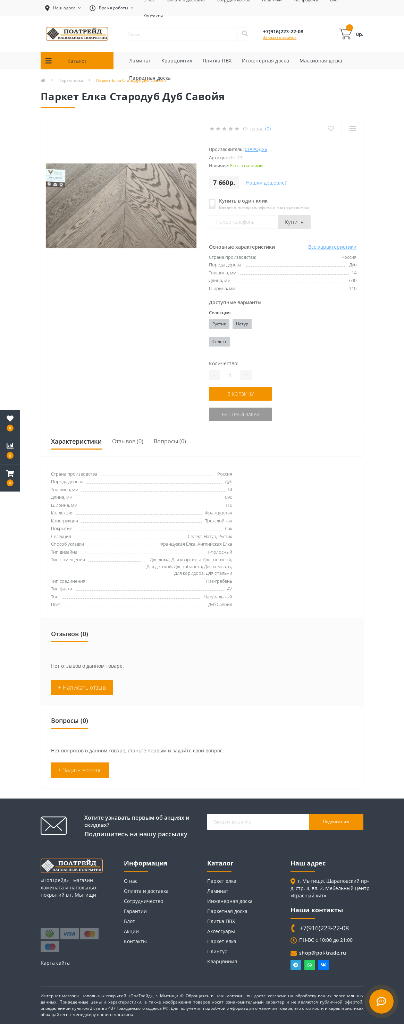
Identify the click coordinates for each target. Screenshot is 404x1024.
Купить (294, 222)
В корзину (240, 394)
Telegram (295, 965)
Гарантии (135, 911)
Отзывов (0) (127, 441)
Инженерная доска (265, 60)
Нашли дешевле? (266, 182)
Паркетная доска (150, 78)
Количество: (223, 363)
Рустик (219, 324)
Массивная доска (321, 60)
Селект (219, 341)
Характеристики (76, 441)
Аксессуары (221, 931)
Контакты (153, 16)
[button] (10, 478)
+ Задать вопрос (80, 770)
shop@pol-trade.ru (322, 952)
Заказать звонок (279, 37)
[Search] (244, 34)
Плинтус (217, 951)
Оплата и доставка (146, 891)
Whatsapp (310, 965)
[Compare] (352, 128)
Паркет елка (221, 881)
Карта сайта (55, 962)
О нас (130, 881)
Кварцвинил (176, 60)
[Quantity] (229, 375)
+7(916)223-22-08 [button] (324, 928)
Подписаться (336, 822)
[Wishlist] (331, 128)
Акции (131, 931)
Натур (242, 324)
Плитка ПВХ (217, 60)
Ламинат (140, 60)
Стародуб (256, 149)
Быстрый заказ (240, 414)
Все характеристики (332, 247)
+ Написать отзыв (82, 687)
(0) (268, 128)
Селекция (219, 312)
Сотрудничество (143, 901)
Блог (129, 921)
